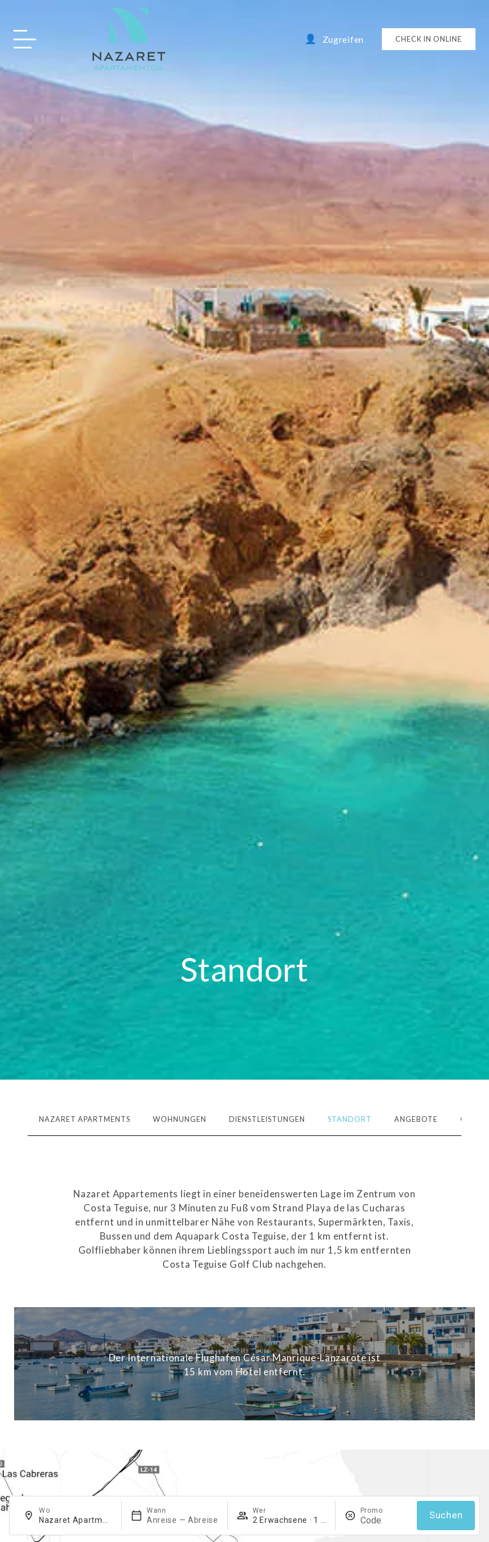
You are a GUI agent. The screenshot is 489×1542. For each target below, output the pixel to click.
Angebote (416, 1119)
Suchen (445, 1515)
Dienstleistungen (267, 1119)
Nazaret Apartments (84, 1119)
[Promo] (384, 1520)
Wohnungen (179, 1119)
